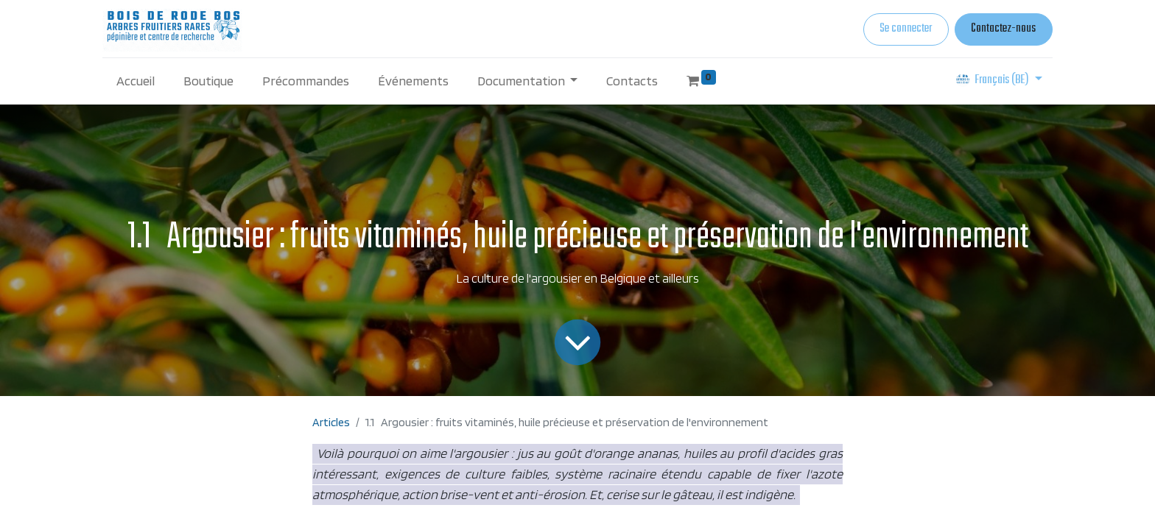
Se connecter (906, 28)
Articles (331, 422)
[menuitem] (135, 80)
